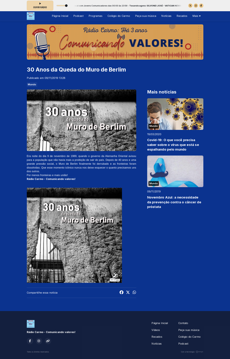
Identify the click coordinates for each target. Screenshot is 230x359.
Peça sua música (145, 15)
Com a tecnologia (192, 352)
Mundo (32, 84)
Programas (95, 15)
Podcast (78, 15)
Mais (196, 15)
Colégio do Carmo (119, 15)
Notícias (166, 15)
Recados (182, 15)
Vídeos (156, 330)
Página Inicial (60, 15)
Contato (183, 323)
